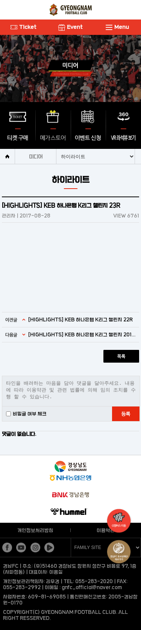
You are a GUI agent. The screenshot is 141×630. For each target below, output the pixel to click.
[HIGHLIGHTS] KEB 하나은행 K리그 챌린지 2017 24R (82, 334)
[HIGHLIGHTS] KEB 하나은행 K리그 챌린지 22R (80, 319)
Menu (117, 26)
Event (70, 26)
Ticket (23, 26)
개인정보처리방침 (35, 530)
